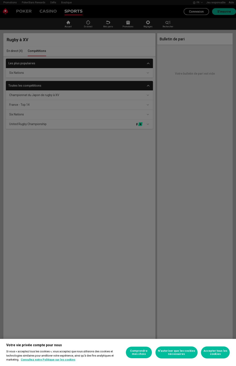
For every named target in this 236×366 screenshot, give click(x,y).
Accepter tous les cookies (215, 352)
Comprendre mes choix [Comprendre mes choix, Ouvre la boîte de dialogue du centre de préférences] (138, 352)
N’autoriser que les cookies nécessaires (176, 352)
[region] (118, 352)
